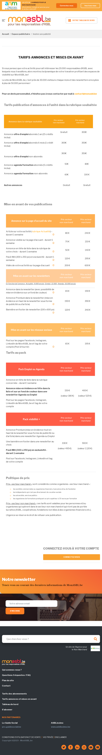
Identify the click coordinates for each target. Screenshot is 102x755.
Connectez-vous (66, 5)
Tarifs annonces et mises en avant (19, 699)
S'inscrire (15, 611)
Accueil (5, 34)
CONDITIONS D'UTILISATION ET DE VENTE (21, 737)
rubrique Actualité (41, 231)
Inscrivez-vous (90, 5)
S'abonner (7, 709)
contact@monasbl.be (85, 94)
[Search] (51, 639)
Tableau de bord (10, 704)
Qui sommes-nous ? (12, 670)
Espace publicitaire (21, 34)
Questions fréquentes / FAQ (16, 675)
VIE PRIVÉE (48, 737)
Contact (6, 686)
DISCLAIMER (61, 737)
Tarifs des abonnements (14, 694)
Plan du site (8, 680)
